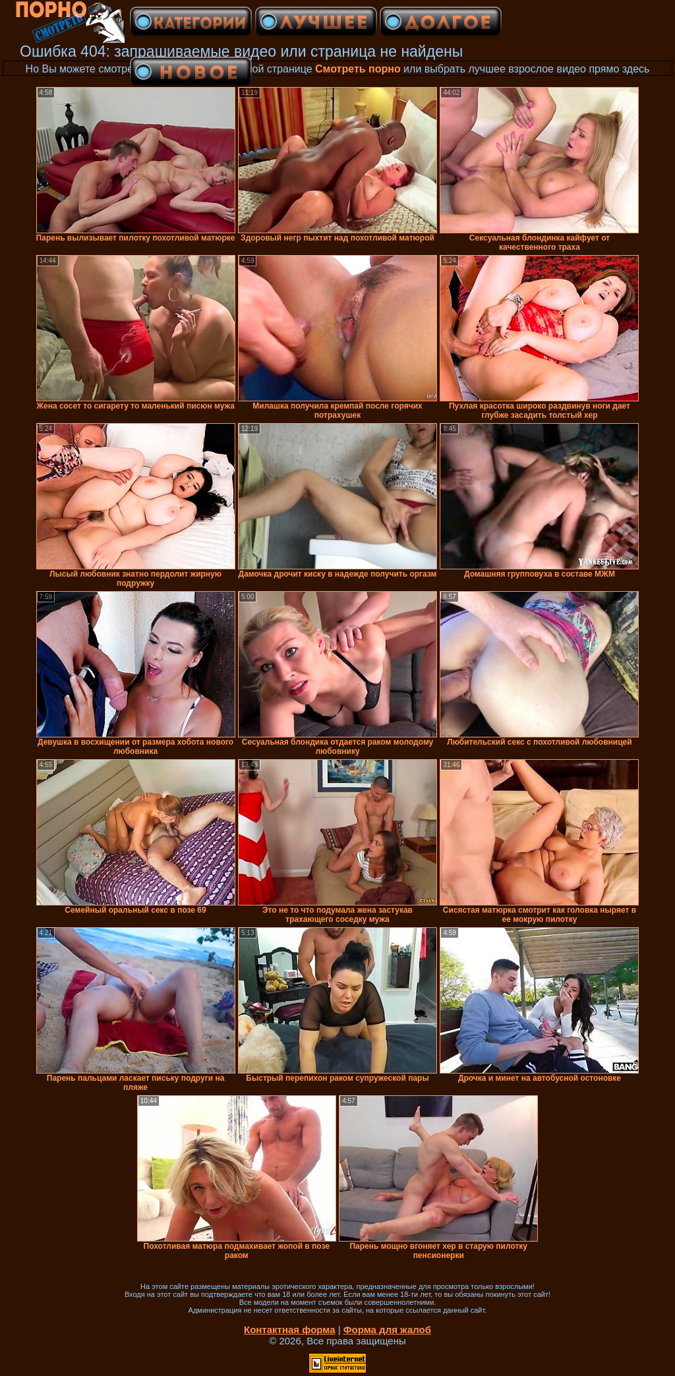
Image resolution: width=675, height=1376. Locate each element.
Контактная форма (290, 1329)
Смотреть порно (358, 68)
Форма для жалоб (387, 1329)
